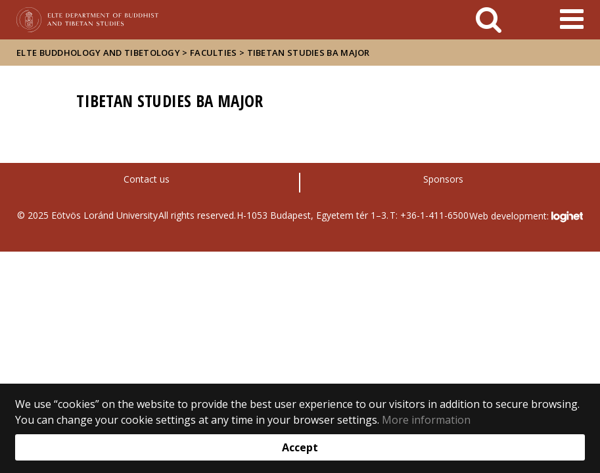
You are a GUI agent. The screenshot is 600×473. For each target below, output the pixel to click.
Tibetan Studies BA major (308, 52)
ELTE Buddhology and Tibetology (98, 52)
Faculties (213, 52)
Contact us (147, 179)
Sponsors (443, 179)
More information (426, 420)
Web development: (526, 217)
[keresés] (488, 19)
